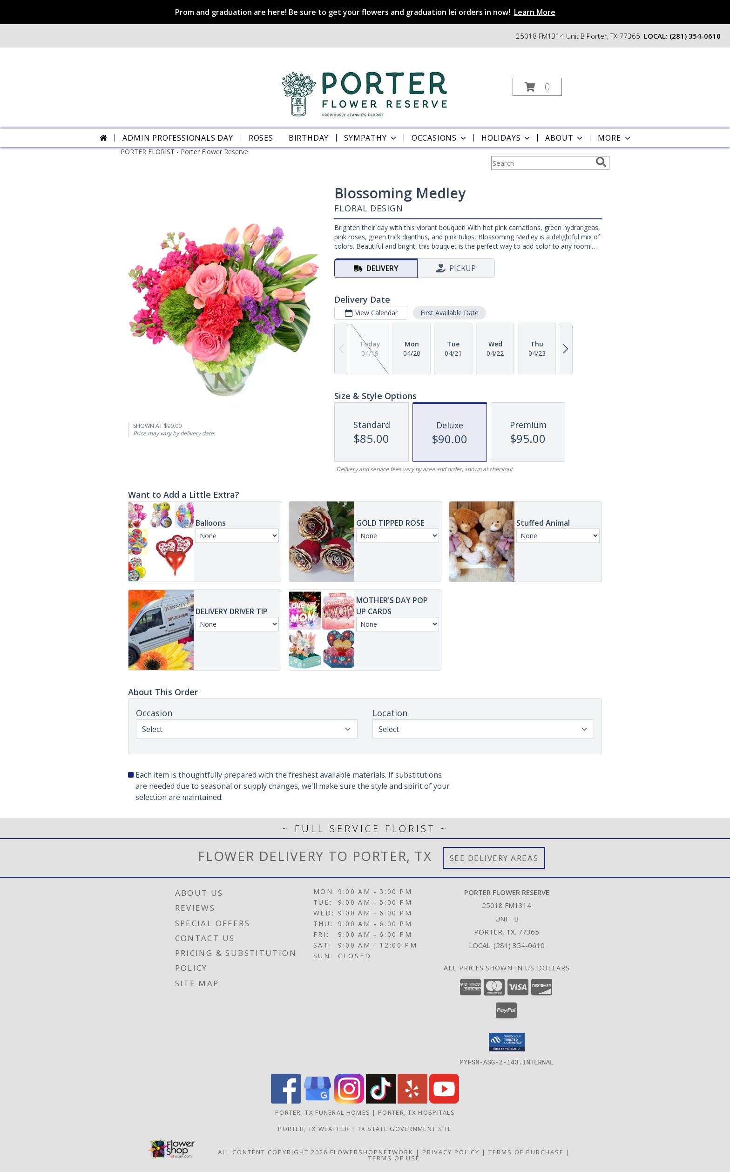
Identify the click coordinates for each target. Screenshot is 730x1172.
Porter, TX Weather (313, 1128)
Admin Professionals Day (177, 138)
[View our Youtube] (444, 1100)
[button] (537, 87)
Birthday (309, 138)
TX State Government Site (405, 1128)
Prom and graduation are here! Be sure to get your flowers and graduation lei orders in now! (365, 12)
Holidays (506, 138)
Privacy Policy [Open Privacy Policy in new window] (451, 1151)
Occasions (440, 138)
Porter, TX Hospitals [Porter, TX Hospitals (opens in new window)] (416, 1112)
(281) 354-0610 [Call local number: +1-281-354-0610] (695, 36)
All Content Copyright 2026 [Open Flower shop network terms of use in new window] (273, 1151)
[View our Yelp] (412, 1100)
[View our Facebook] (286, 1100)
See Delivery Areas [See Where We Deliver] (494, 858)
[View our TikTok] (381, 1100)
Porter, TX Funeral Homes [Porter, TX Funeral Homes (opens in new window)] (322, 1112)
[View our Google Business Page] (317, 1100)
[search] (601, 162)
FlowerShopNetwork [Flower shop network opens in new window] (371, 1151)
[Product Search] (541, 162)
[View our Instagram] (349, 1100)
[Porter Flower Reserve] (364, 83)
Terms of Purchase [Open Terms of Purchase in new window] (526, 1151)
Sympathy (371, 138)
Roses (261, 138)
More (615, 138)
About (564, 138)
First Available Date (449, 312)
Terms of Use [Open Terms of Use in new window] (394, 1157)
